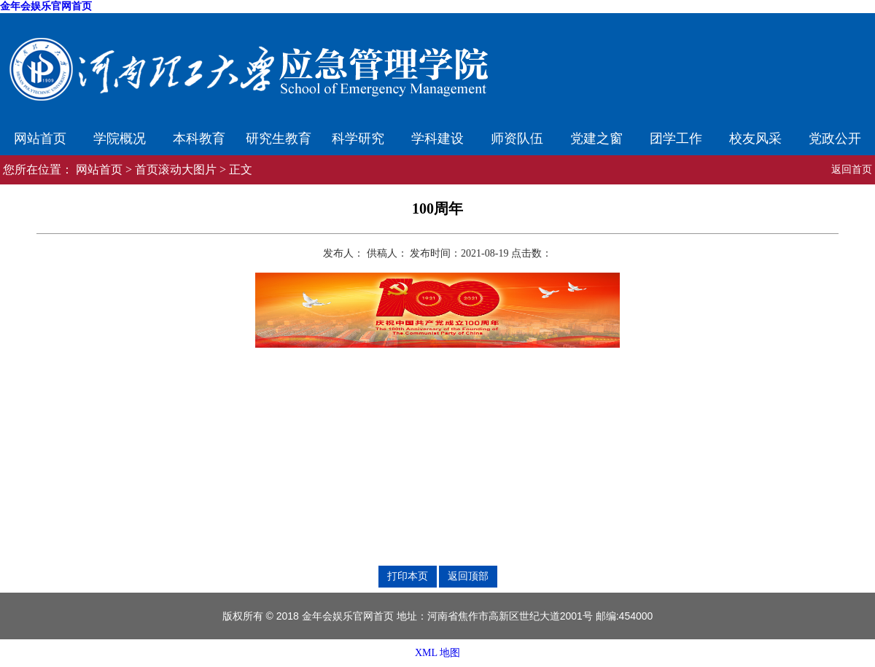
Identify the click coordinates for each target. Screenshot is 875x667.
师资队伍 (517, 138)
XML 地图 (437, 652)
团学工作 (676, 138)
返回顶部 (468, 576)
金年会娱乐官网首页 (46, 6)
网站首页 (40, 138)
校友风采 (755, 138)
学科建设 (437, 138)
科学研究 (358, 138)
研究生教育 (278, 138)
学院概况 (119, 138)
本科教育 (199, 138)
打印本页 (407, 576)
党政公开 (835, 138)
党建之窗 (596, 138)
